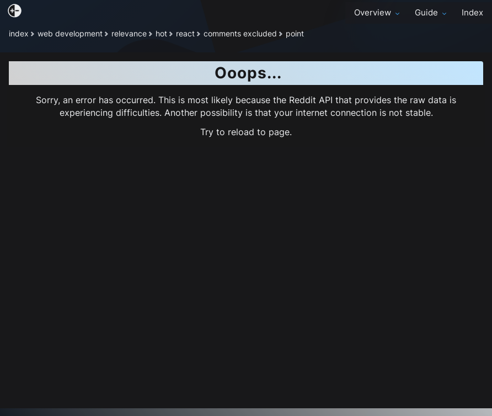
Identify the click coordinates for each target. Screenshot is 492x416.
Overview (378, 13)
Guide (431, 13)
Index (472, 13)
